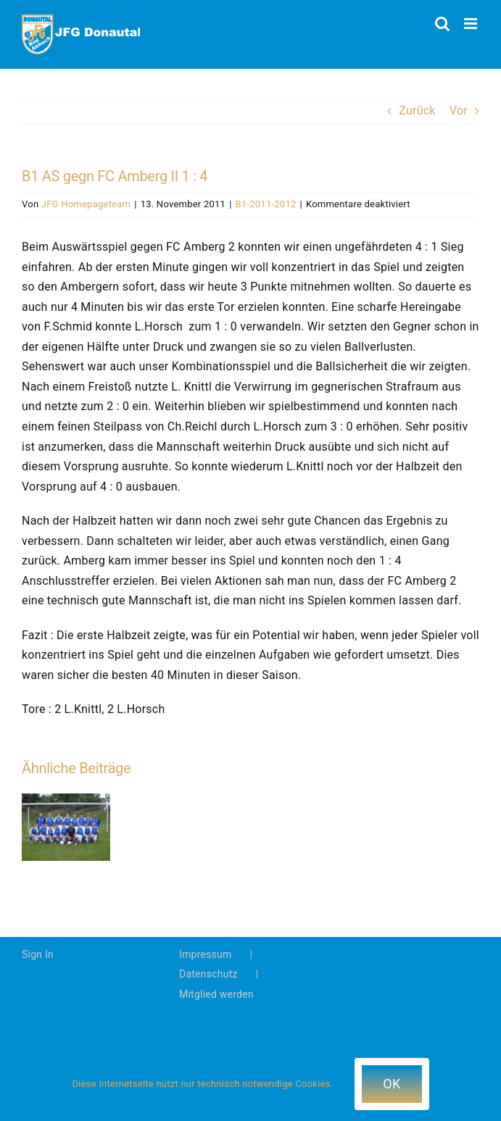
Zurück (417, 110)
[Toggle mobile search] (442, 23)
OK (391, 1083)
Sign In (38, 954)
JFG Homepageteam (86, 204)
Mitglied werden (216, 994)
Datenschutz (208, 974)
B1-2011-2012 (266, 204)
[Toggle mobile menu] (471, 23)
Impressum (205, 954)
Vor (459, 110)
